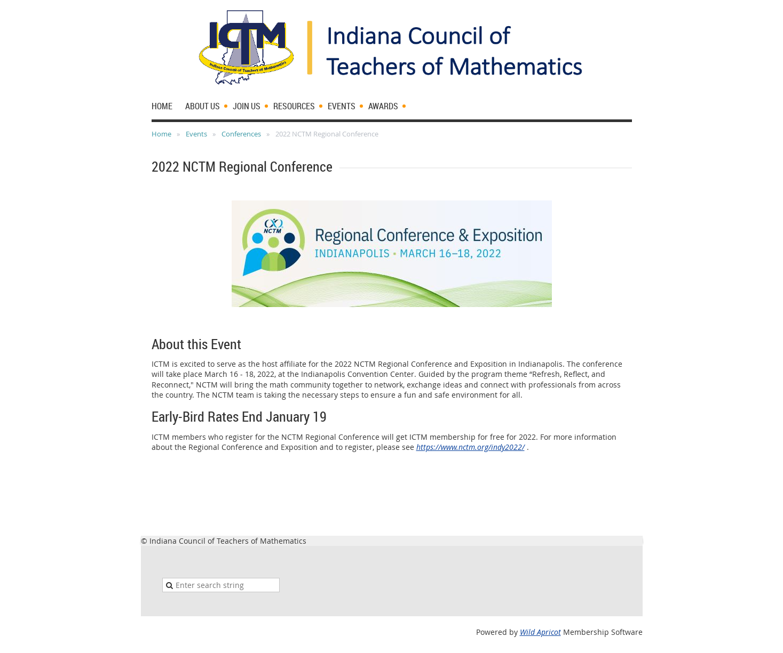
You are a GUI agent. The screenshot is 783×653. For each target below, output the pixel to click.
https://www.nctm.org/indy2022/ (470, 447)
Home (161, 134)
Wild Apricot (540, 632)
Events (196, 134)
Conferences (241, 134)
